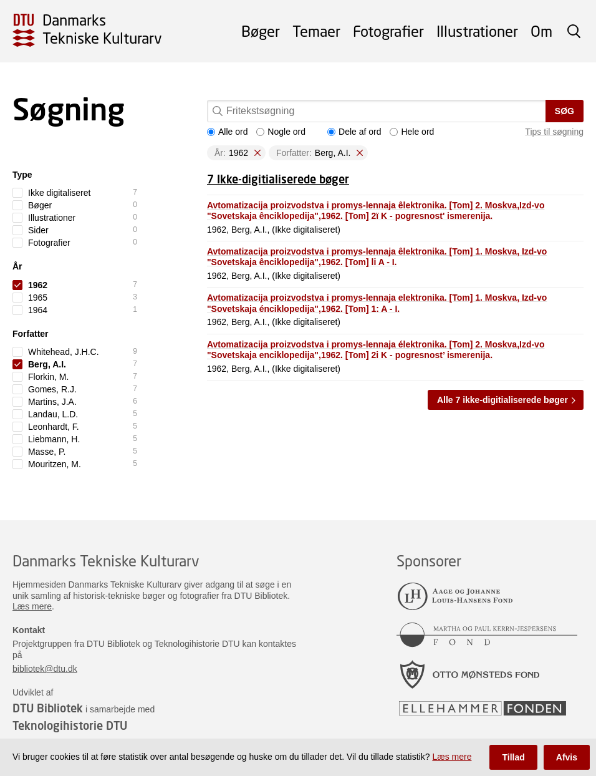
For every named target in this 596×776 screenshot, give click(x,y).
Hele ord (412, 132)
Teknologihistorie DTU (69, 725)
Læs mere (32, 606)
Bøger (260, 31)
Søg (564, 111)
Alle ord (227, 132)
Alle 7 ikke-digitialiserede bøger (502, 400)
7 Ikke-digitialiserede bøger (278, 179)
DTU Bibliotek (47, 708)
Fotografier (388, 31)
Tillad (513, 757)
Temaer (316, 31)
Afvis (566, 757)
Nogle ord (280, 132)
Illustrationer (477, 31)
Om (541, 31)
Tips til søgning (554, 132)
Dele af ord (354, 132)
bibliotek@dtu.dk (44, 669)
